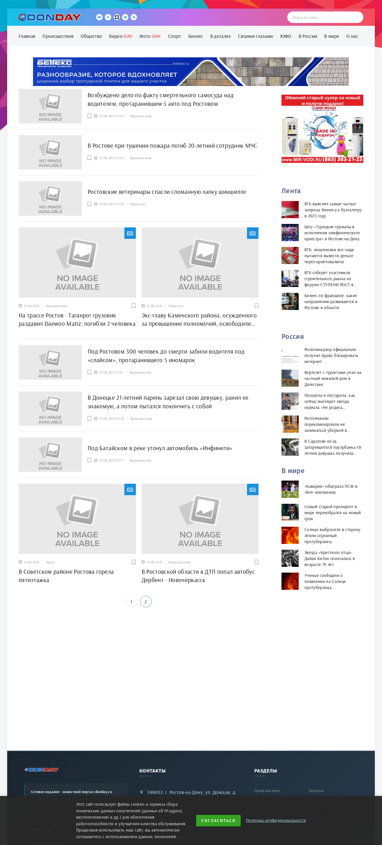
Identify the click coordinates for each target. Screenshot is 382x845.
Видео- (120, 36)
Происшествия (58, 36)
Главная (27, 36)
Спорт (174, 36)
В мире (331, 36)
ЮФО (286, 36)
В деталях (220, 36)
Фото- (150, 36)
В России (308, 36)
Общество (91, 36)
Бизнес (195, 36)
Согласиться (218, 820)
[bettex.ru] (191, 71)
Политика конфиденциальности (276, 820)
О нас (352, 36)
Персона (316, 790)
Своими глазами (255, 36)
